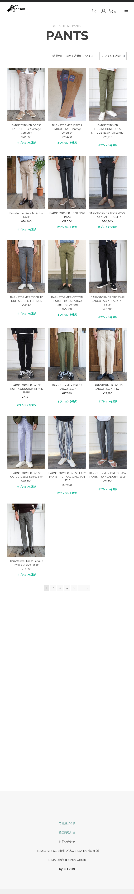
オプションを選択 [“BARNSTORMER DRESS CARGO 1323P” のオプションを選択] (67, 401)
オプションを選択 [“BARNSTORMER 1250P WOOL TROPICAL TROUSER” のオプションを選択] (107, 226)
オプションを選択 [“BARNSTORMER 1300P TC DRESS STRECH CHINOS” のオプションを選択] (26, 313)
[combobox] (113, 56)
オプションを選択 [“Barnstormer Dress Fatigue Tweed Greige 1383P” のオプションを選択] (26, 574)
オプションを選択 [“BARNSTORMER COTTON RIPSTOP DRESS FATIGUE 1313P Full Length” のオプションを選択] (67, 314)
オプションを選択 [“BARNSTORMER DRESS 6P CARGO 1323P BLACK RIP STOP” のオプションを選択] (107, 317)
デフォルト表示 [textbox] (111, 55)
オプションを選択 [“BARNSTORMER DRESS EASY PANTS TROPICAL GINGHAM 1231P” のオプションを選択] (67, 492)
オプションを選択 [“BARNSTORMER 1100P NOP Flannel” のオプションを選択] (67, 226)
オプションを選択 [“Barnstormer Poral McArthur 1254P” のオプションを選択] (26, 229)
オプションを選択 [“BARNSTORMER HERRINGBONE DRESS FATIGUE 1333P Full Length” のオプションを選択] (107, 145)
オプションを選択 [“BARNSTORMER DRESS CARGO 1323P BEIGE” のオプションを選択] (107, 401)
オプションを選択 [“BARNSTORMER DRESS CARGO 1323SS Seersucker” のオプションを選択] (26, 486)
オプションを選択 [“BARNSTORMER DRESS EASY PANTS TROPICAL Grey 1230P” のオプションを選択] (107, 489)
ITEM (66, 25)
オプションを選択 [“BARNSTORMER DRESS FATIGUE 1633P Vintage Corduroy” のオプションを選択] (26, 142)
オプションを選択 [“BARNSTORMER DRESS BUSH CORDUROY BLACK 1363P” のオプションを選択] (26, 404)
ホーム (57, 25)
